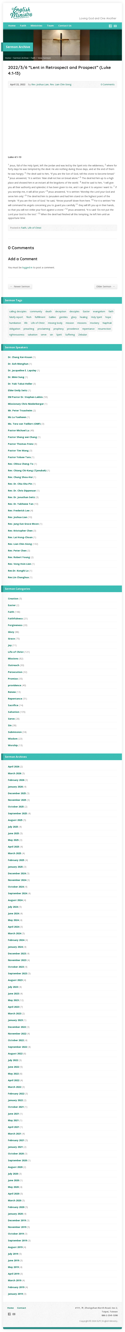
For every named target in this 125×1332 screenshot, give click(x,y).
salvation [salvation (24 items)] (32, 334)
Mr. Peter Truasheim (20, 410)
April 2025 (13, 846)
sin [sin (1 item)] (51, 334)
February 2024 (16, 940)
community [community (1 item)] (36, 311)
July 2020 (13, 1173)
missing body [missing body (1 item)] (55, 322)
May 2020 (13, 1187)
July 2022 (13, 1060)
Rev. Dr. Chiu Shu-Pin (20, 483)
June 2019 (13, 1260)
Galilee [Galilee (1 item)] (52, 317)
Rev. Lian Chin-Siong (60, 84)
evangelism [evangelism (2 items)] (99, 311)
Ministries (36, 25)
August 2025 (15, 820)
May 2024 (13, 920)
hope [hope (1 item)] (108, 317)
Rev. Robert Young (19, 557)
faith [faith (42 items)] (111, 311)
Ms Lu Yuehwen (17, 417)
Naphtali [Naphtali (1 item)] (107, 322)
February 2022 (16, 1093)
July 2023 (13, 986)
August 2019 (15, 1247)
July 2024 (13, 906)
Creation (13, 598)
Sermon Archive (21, 57)
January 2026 (15, 786)
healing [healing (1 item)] (84, 317)
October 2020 (16, 1153)
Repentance (15, 698)
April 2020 (13, 1193)
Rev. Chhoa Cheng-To (20, 463)
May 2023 (13, 1000)
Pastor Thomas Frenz (21, 443)
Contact (21, 1307)
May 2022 (13, 1073)
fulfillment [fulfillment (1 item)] (40, 317)
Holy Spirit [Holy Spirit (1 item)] (96, 317)
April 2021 (13, 1127)
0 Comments (98, 84)
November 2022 (17, 1033)
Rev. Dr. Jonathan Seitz (21, 497)
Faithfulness (15, 618)
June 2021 (13, 1113)
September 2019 (17, 1240)
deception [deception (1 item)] (60, 311)
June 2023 (13, 993)
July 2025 (13, 826)
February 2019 (16, 1287)
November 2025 (17, 799)
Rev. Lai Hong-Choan (20, 537)
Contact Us (64, 25)
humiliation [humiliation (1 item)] (15, 322)
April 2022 (13, 1080)
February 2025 (16, 860)
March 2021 (14, 1133)
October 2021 (16, 1106)
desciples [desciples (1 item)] (74, 311)
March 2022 (14, 1086)
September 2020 (17, 1160)
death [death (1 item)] (48, 311)
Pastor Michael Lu (18, 430)
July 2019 (13, 1253)
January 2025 (15, 866)
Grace (11, 638)
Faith (23, 25)
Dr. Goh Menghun (18, 363)
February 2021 (16, 1140)
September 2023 (17, 973)
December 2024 (17, 873)
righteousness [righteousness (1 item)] (16, 334)
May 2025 (13, 840)
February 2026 (16, 780)
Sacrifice (13, 705)
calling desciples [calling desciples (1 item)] (18, 311)
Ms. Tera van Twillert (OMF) (24, 423)
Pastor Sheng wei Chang (22, 437)
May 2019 (13, 1267)
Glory (11, 631)
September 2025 (17, 813)
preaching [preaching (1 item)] (29, 328)
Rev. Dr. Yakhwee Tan (20, 503)
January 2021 (15, 1146)
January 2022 (15, 1100)
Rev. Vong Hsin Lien (19, 563)
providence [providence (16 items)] (73, 328)
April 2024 (13, 926)
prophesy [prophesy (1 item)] (59, 328)
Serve (11, 718)
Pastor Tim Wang (18, 450)
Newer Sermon (20, 286)
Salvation (13, 711)
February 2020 (16, 1207)
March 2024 (14, 933)
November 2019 (17, 1227)
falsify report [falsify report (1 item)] (16, 317)
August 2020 (15, 1167)
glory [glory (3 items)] (73, 317)
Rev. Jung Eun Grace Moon (23, 523)
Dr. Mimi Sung (16, 377)
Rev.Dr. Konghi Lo (18, 570)
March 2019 (14, 1280)
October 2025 (16, 806)
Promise (13, 678)
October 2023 (16, 966)
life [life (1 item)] (26, 322)
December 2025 (17, 793)
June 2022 (13, 1066)
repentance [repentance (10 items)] (88, 328)
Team (50, 25)
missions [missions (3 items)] (82, 322)
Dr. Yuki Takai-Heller (20, 383)
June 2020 (13, 1180)
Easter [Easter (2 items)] (86, 311)
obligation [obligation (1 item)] (14, 328)
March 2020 (14, 1200)
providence (14, 685)
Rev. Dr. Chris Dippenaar (22, 490)
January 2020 (15, 1213)
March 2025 (14, 853)
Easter (12, 605)
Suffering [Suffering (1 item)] (70, 334)
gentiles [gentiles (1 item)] (63, 317)
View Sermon (44, 57)
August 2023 (15, 980)
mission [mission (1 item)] (70, 322)
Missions (13, 658)
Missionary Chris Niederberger (26, 403)
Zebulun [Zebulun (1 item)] (82, 334)
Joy (10, 645)
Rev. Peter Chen (17, 550)
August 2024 (15, 900)
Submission (15, 732)
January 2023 (15, 1020)
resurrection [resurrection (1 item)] (104, 328)
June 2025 (13, 833)
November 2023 (17, 960)
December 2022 (17, 1026)
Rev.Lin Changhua (18, 577)
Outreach (13, 665)
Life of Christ (34, 227)
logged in (27, 267)
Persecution (15, 672)
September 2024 (17, 893)
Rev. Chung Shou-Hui (20, 477)
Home (11, 25)
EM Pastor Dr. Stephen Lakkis (25, 397)
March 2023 (14, 1013)
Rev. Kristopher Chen (20, 530)
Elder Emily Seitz (17, 390)
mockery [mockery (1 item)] (94, 322)
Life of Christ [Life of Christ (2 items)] (38, 322)
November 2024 (17, 880)
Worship (13, 745)
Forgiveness (15, 625)
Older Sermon (105, 286)
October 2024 (16, 886)
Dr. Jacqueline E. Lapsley (22, 370)
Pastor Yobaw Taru (19, 457)
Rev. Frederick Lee (18, 510)
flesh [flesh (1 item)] (28, 317)
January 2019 (15, 1293)
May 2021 (13, 1120)
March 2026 (14, 773)
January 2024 (15, 946)
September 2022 (17, 1046)
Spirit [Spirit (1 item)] (59, 334)
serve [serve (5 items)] (44, 334)
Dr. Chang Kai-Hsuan (20, 357)
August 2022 (15, 1053)
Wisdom (13, 738)
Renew (12, 691)
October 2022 (16, 1040)
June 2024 (13, 913)
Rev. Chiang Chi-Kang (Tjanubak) (27, 470)
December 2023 (17, 953)
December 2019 (17, 1220)
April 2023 (13, 1006)
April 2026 (13, 766)
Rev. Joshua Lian (40, 84)
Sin (10, 725)
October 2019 (16, 1233)
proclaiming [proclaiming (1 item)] (44, 328)
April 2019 (13, 1273)
